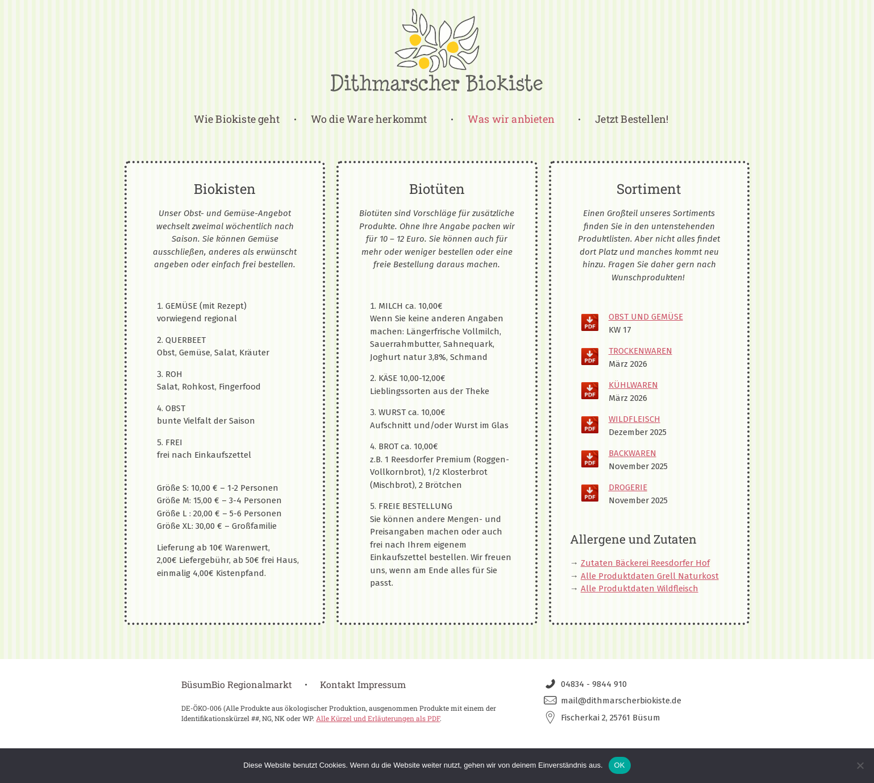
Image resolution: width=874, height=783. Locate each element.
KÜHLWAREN (633, 385)
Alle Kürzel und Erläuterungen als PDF (378, 718)
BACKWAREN (632, 453)
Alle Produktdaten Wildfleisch (639, 588)
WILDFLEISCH (634, 419)
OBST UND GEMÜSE (646, 317)
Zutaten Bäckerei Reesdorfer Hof (645, 563)
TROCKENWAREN (640, 351)
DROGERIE (628, 487)
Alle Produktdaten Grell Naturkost (650, 576)
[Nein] (859, 765)
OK (619, 765)
